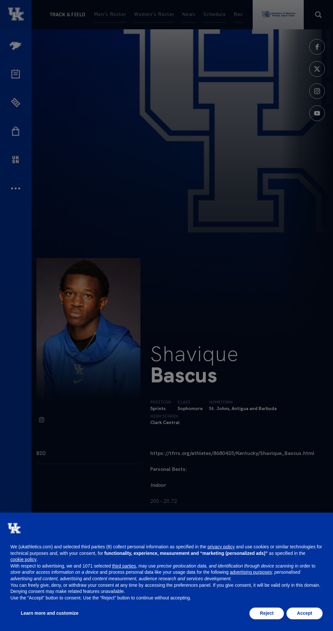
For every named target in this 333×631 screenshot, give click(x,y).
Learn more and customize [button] (49, 613)
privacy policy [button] (221, 546)
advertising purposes (251, 572)
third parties (124, 566)
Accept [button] (304, 613)
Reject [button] (266, 613)
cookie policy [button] (23, 559)
